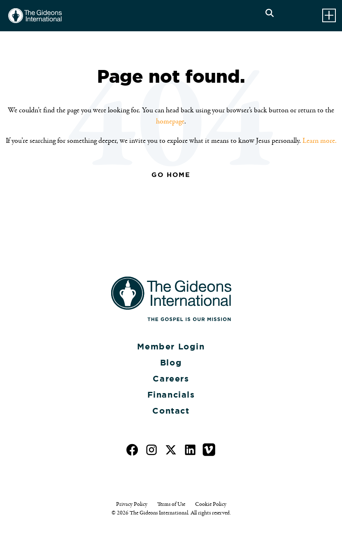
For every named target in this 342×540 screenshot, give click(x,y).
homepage (170, 121)
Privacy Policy (131, 504)
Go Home (170, 174)
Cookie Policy (210, 504)
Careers (171, 378)
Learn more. (319, 140)
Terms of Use (171, 504)
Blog (171, 362)
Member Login (171, 346)
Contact (170, 410)
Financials (171, 394)
